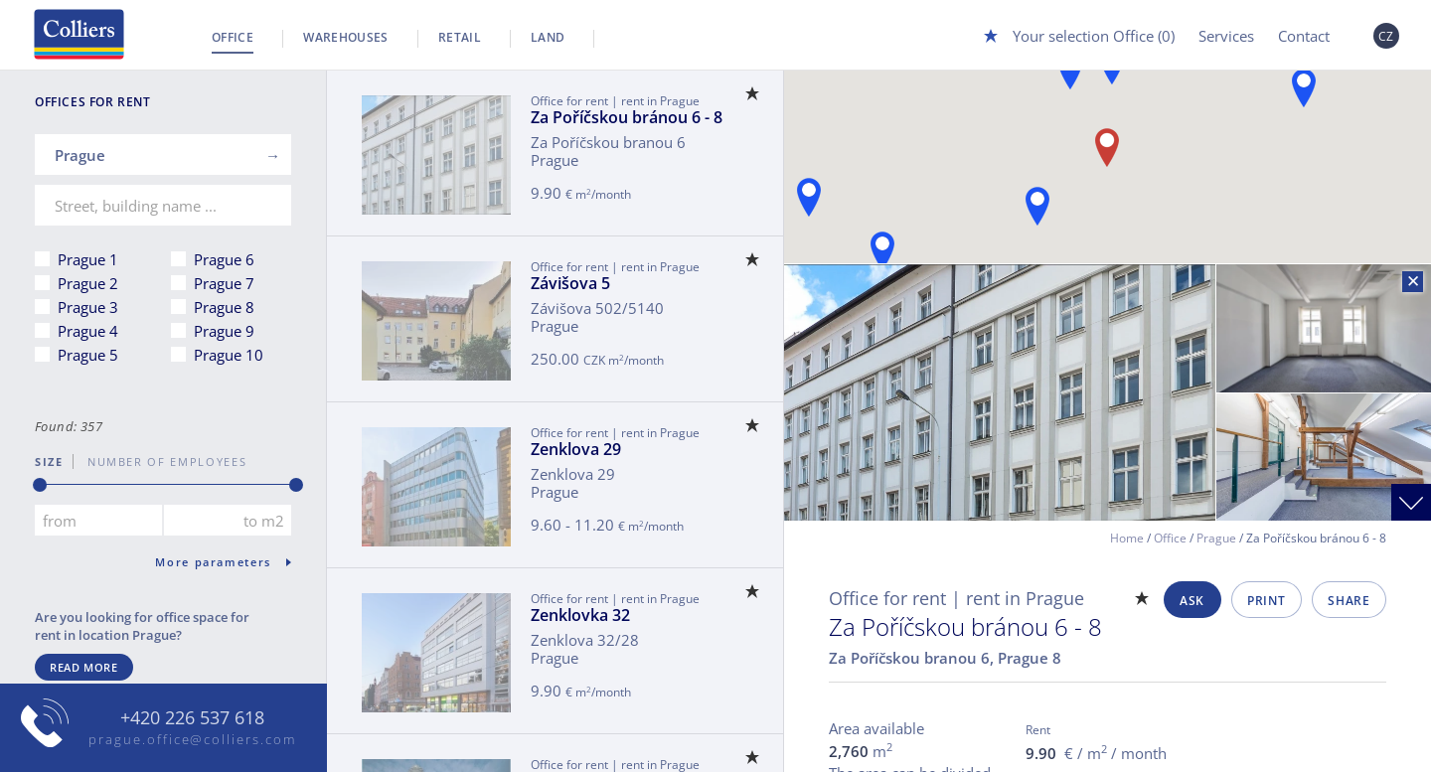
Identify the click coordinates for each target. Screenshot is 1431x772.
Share (1348, 600)
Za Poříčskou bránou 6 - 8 (626, 117)
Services (1226, 36)
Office (232, 37)
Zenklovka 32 (580, 615)
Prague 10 (228, 355)
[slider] (40, 485)
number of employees (160, 461)
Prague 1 (88, 259)
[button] (1037, 206)
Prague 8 (224, 307)
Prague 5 (88, 355)
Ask (1192, 600)
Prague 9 (224, 331)
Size (49, 461)
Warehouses (346, 37)
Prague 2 (88, 283)
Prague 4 (88, 331)
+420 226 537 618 (192, 718)
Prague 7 (224, 283)
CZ (1386, 36)
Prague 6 (224, 259)
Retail (459, 37)
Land (547, 37)
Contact (1304, 36)
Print (1266, 600)
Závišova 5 (570, 283)
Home (1127, 538)
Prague (1216, 538)
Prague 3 (88, 307)
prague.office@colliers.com (192, 739)
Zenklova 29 (576, 449)
